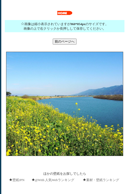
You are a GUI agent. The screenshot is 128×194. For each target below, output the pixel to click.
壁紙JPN (18, 180)
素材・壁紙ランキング (102, 180)
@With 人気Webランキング (54, 180)
